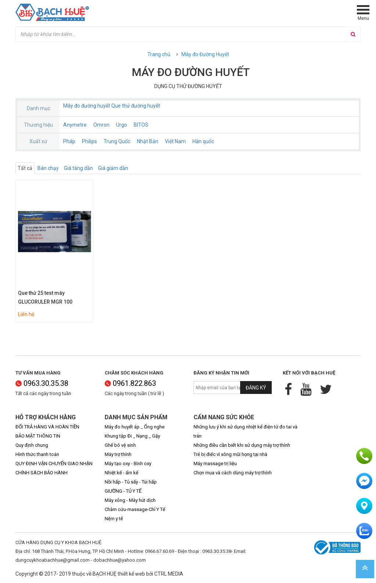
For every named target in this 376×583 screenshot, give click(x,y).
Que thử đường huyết (135, 106)
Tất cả (25, 168)
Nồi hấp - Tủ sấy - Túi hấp (131, 482)
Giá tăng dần (78, 168)
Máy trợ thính (118, 454)
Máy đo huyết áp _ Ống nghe (134, 427)
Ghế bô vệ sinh (120, 445)
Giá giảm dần (113, 168)
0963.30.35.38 (41, 383)
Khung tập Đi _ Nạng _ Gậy (132, 436)
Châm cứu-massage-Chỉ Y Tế (135, 509)
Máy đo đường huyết (86, 106)
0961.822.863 (130, 383)
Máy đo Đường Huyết (205, 54)
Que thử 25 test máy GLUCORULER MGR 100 (45, 297)
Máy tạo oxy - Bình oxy (128, 463)
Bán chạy (48, 168)
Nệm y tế (114, 518)
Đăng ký (256, 388)
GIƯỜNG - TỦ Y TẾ (123, 491)
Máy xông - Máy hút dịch (130, 500)
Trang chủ (158, 54)
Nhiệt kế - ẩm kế (121, 472)
